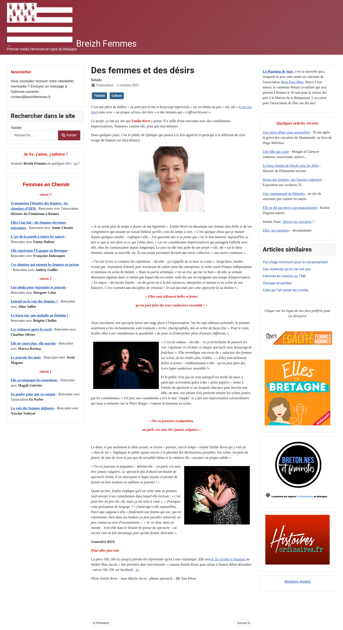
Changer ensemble (277, 283)
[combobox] (34, 135)
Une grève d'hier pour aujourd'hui (286, 132)
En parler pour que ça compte (33, 394)
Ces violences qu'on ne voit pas (287, 269)
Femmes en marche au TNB (284, 276)
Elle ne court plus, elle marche (33, 343)
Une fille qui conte (276, 151)
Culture (117, 95)
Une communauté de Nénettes (284, 193)
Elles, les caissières (276, 230)
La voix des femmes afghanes (32, 408)
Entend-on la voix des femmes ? (35, 301)
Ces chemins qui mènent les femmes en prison (45, 264)
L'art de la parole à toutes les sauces (37, 236)
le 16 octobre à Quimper (228, 559)
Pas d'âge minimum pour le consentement (295, 262)
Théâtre (99, 95)
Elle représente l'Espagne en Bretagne (39, 250)
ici (76, 163)
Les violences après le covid (31, 329)
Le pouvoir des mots (26, 357)
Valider (16, 128)
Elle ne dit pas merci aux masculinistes (290, 207)
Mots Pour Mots (292, 82)
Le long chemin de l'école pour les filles (291, 165)
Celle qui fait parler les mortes (285, 290)
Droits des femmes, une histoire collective (292, 179)
